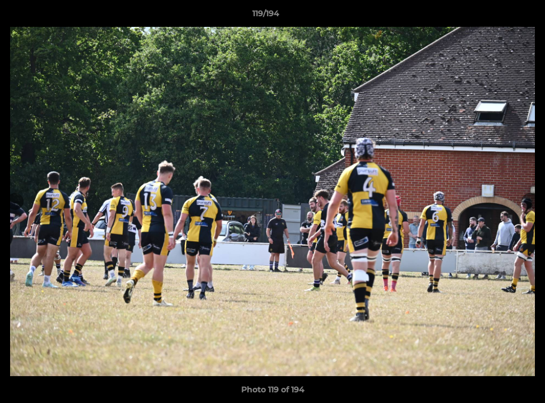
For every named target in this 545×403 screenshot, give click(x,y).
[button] (498, 16)
